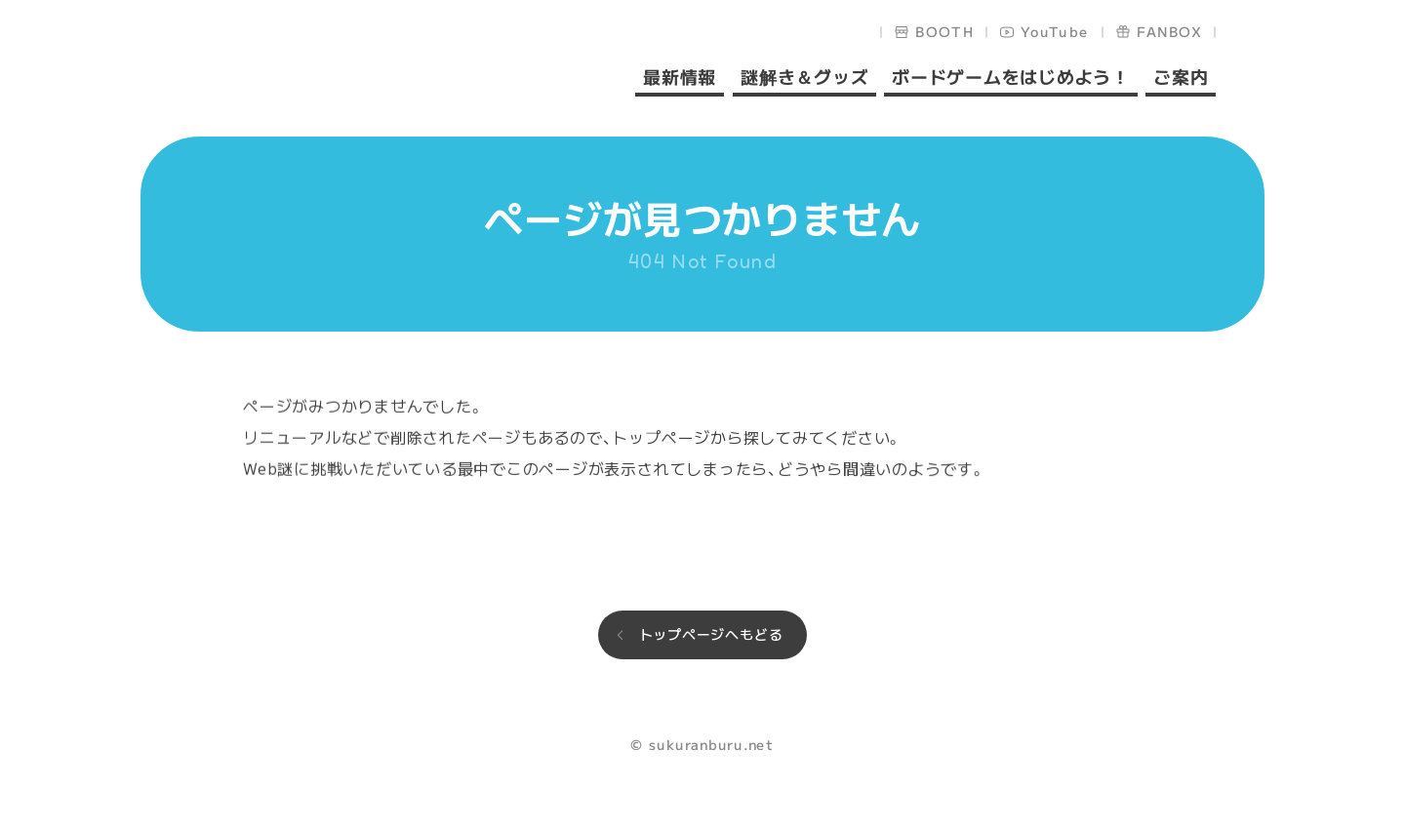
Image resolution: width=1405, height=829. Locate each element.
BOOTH (945, 31)
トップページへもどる (711, 634)
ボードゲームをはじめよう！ (1011, 78)
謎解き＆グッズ (803, 78)
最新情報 (679, 78)
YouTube (1055, 31)
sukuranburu (302, 70)
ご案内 (1180, 78)
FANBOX (1169, 31)
